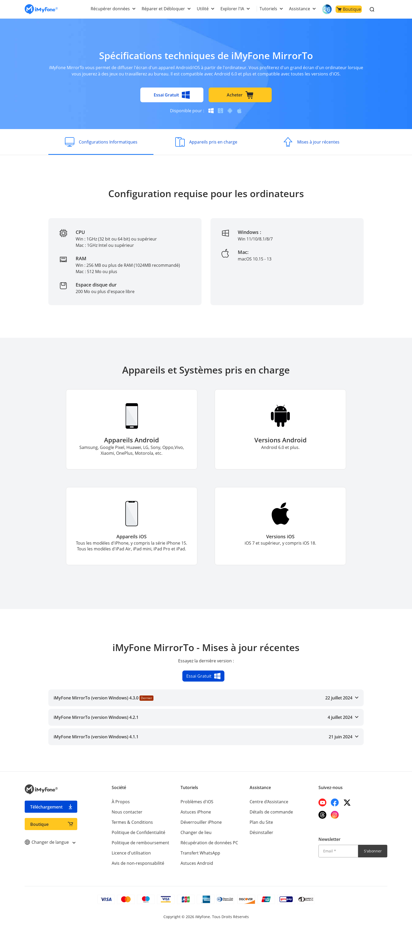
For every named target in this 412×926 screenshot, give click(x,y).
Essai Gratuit (172, 95)
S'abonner (373, 850)
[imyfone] (41, 9)
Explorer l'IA (232, 9)
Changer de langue (50, 842)
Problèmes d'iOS (197, 802)
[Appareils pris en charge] (206, 142)
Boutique (349, 9)
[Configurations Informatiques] (100, 142)
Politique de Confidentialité (138, 832)
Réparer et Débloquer (163, 9)
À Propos (121, 802)
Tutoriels (268, 9)
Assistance (299, 9)
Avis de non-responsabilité (138, 863)
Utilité (203, 9)
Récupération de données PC (209, 843)
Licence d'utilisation (131, 853)
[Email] (338, 851)
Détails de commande (271, 812)
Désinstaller (261, 832)
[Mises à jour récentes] (311, 142)
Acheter (240, 95)
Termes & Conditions (132, 822)
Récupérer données (110, 9)
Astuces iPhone (196, 812)
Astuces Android (197, 863)
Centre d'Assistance (269, 802)
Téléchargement (46, 807)
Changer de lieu (196, 832)
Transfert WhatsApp (200, 853)
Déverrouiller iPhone (201, 822)
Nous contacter (127, 812)
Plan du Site (261, 822)
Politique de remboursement (140, 843)
